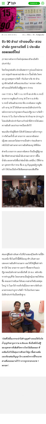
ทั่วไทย (29, 35)
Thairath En (34, 3)
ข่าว (23, 35)
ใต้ (33, 35)
